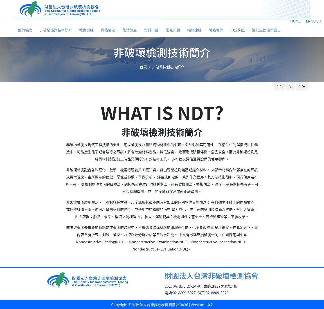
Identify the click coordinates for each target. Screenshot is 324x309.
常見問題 (173, 30)
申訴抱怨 (237, 30)
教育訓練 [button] (86, 30)
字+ (302, 86)
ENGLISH (313, 21)
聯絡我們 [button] (216, 30)
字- (279, 86)
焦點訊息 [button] (129, 30)
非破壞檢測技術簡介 (56, 30)
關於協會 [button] (25, 30)
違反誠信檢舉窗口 (266, 30)
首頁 (143, 67)
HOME (296, 21)
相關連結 (194, 30)
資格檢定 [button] (108, 30)
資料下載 (151, 30)
